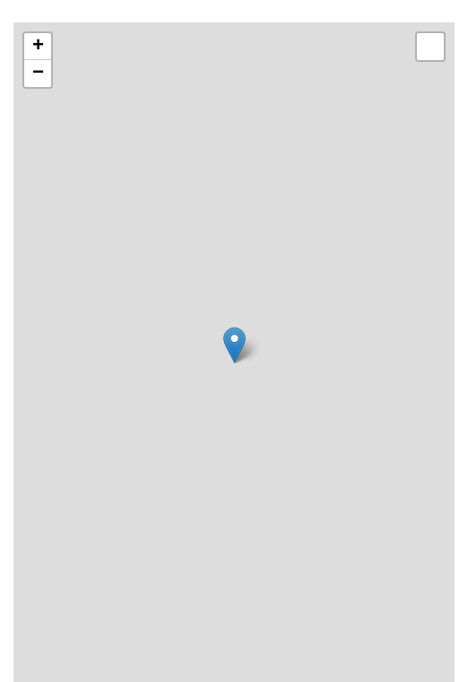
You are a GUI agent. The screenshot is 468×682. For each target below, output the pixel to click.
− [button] (38, 73)
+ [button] (38, 46)
